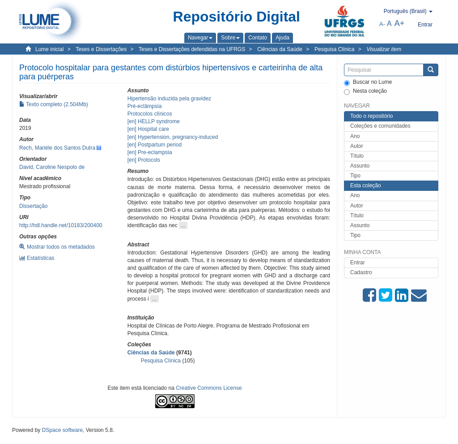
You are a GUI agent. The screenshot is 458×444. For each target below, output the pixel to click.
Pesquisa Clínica (334, 49)
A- (382, 24)
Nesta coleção (365, 91)
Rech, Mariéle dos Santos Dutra (57, 148)
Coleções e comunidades (380, 126)
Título (357, 156)
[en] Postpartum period (154, 145)
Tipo (355, 175)
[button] (200, 37)
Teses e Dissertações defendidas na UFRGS (192, 49)
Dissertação (33, 206)
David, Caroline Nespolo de (52, 167)
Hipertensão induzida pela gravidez (169, 98)
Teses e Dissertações (101, 49)
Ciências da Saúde (279, 49)
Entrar (357, 262)
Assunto (359, 166)
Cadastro (361, 272)
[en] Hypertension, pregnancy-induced (172, 137)
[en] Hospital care (148, 129)
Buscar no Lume (368, 82)
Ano (355, 136)
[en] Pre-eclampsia (149, 152)
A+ (399, 23)
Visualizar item (383, 49)
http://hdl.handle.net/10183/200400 (60, 225)
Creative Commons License (209, 388)
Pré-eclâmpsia (144, 106)
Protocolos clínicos (149, 114)
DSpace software (62, 430)
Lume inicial (49, 49)
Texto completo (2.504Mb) (53, 104)
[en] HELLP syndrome (153, 121)
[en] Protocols (143, 160)
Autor (356, 146)
